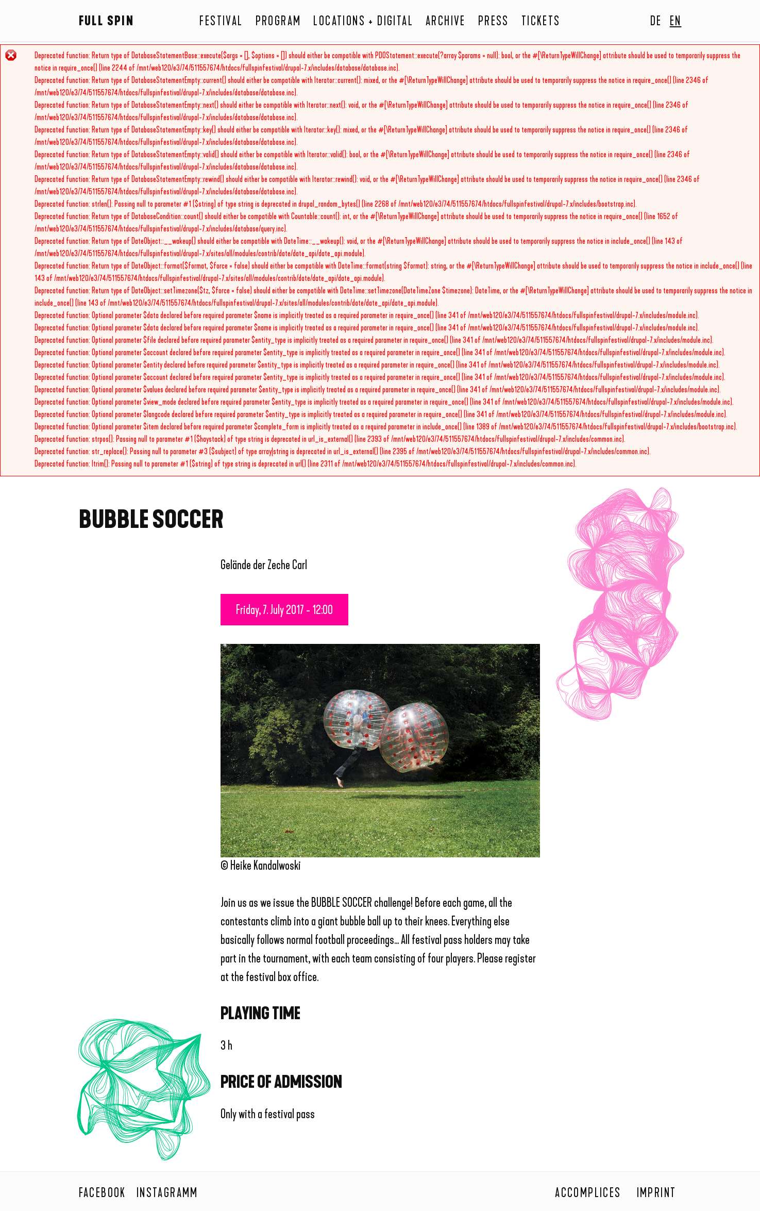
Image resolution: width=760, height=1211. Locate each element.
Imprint (657, 1194)
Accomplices (588, 1194)
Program (278, 22)
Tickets (541, 22)
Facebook (102, 1194)
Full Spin (106, 22)
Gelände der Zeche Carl (264, 566)
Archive (446, 22)
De (656, 22)
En (676, 22)
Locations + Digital (363, 22)
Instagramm (167, 1194)
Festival (221, 22)
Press (493, 22)
